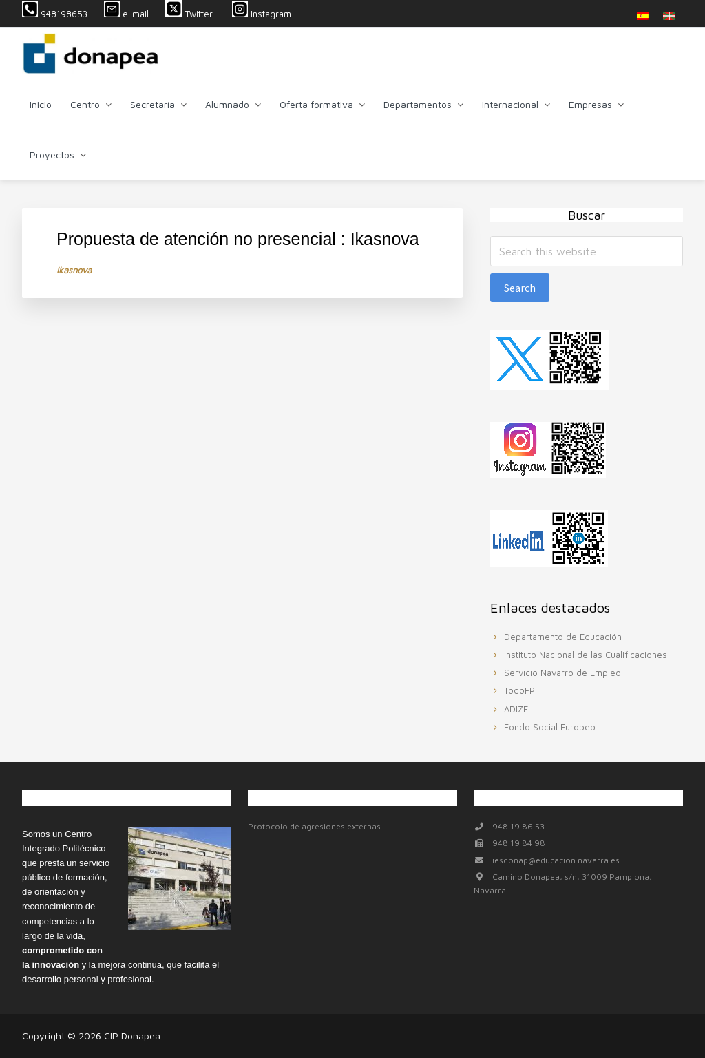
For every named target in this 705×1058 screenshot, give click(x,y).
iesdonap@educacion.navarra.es (556, 860)
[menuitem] (643, 15)
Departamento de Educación (563, 636)
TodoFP (519, 690)
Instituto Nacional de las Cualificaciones (585, 654)
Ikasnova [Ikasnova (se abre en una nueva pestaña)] (74, 269)
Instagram (261, 13)
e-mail (126, 13)
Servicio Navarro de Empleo (562, 672)
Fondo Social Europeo (550, 726)
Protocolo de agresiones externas (314, 826)
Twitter (190, 13)
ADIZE (516, 709)
